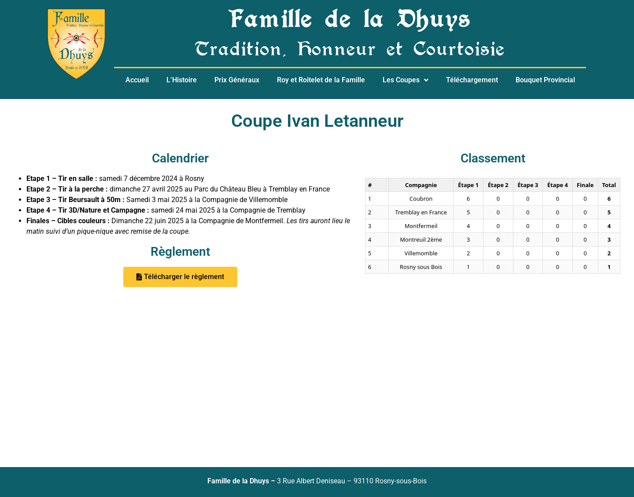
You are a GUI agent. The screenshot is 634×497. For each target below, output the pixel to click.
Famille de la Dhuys (350, 22)
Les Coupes (405, 80)
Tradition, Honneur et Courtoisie (350, 51)
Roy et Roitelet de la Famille (321, 80)
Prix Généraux (236, 80)
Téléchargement (472, 80)
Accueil (137, 80)
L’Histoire (181, 80)
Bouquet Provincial (545, 80)
